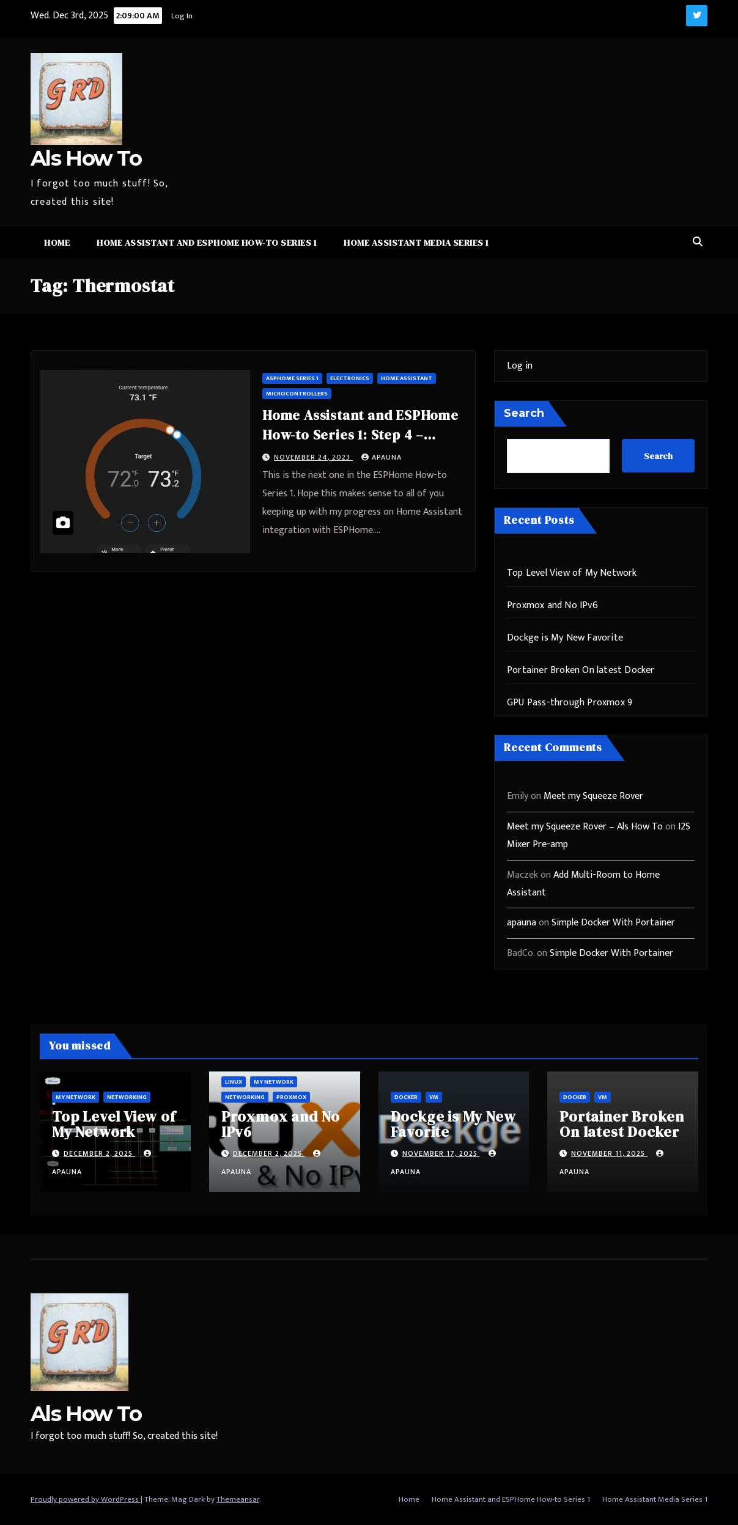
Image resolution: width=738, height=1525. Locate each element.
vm (433, 1097)
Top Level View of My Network (572, 573)
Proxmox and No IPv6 (552, 605)
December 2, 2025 (99, 1153)
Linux (233, 1082)
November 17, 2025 (441, 1153)
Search (524, 413)
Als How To (86, 158)
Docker (406, 1097)
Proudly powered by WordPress (86, 1499)
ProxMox (291, 1097)
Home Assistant (406, 378)
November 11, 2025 (609, 1153)
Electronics (349, 378)
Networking (127, 1097)
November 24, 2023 (313, 457)
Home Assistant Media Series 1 (416, 243)
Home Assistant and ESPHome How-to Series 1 (207, 243)
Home (57, 243)
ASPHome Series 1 (292, 378)
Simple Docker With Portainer (613, 922)
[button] (698, 242)
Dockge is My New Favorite (565, 638)
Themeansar (237, 1499)
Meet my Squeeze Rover (593, 796)
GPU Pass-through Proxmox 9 (569, 702)
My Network (75, 1097)
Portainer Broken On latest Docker (581, 670)
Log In (180, 16)
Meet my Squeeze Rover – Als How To (585, 826)
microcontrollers (297, 394)
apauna (381, 457)
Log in (520, 366)
